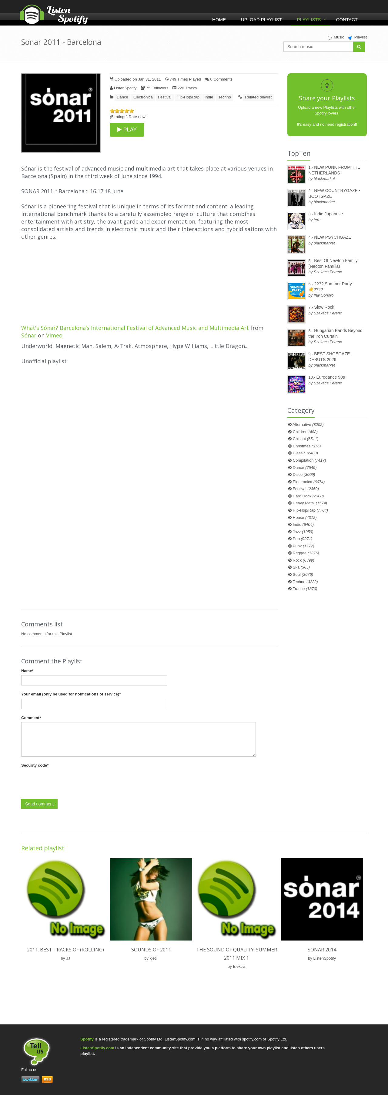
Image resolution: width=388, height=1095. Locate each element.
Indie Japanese (328, 213)
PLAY (127, 130)
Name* (27, 671)
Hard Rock (308, 496)
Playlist (357, 37)
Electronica (143, 97)
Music (336, 37)
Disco (304, 474)
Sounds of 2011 (151, 949)
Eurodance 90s (330, 377)
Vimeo (54, 335)
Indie (209, 97)
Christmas (307, 446)
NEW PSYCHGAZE (332, 237)
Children (305, 432)
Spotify (87, 1039)
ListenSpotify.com (97, 1048)
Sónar (28, 335)
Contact (347, 19)
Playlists (309, 19)
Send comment (39, 803)
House (305, 517)
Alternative (308, 424)
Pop (302, 538)
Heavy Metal (310, 503)
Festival (165, 97)
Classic (305, 453)
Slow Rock (324, 307)
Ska (301, 567)
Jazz (303, 531)
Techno (224, 97)
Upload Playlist (261, 19)
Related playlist (258, 97)
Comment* (31, 717)
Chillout (306, 438)
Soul (303, 574)
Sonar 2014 (322, 949)
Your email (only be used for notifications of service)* (71, 694)
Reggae (306, 553)
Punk (303, 546)
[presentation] (67, 782)
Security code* (34, 765)
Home (219, 19)
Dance (122, 97)
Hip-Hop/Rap (188, 97)
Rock (303, 560)
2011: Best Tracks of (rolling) (65, 949)
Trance (305, 588)
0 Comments (218, 79)
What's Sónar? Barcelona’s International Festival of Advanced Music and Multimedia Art (135, 327)
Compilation (309, 460)
